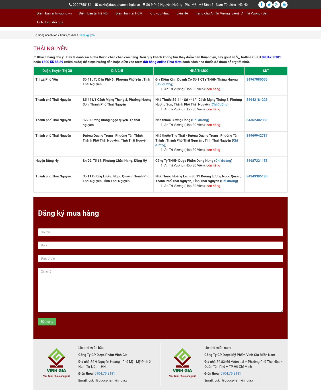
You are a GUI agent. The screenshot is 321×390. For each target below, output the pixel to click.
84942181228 (257, 100)
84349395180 (257, 176)
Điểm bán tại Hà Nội (93, 13)
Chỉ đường (164, 84)
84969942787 (257, 136)
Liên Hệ (182, 13)
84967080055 (257, 79)
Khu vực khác (160, 13)
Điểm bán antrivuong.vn (54, 13)
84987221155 (257, 161)
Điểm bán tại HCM (128, 13)
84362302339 (257, 120)
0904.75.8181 (105, 374)
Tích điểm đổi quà (50, 22)
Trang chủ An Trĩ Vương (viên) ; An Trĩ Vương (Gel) (231, 13)
